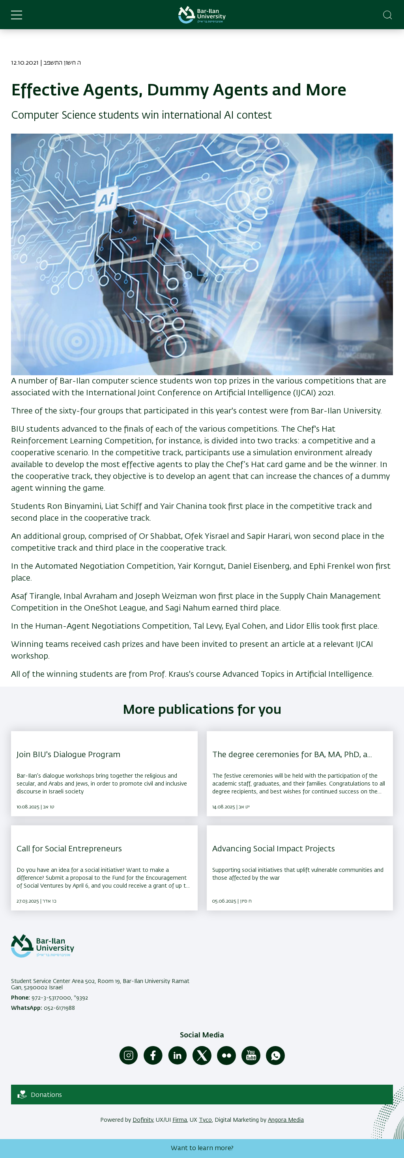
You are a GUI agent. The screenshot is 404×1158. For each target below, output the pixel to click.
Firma (179, 1120)
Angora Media (286, 1120)
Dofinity (143, 1120)
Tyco (205, 1120)
